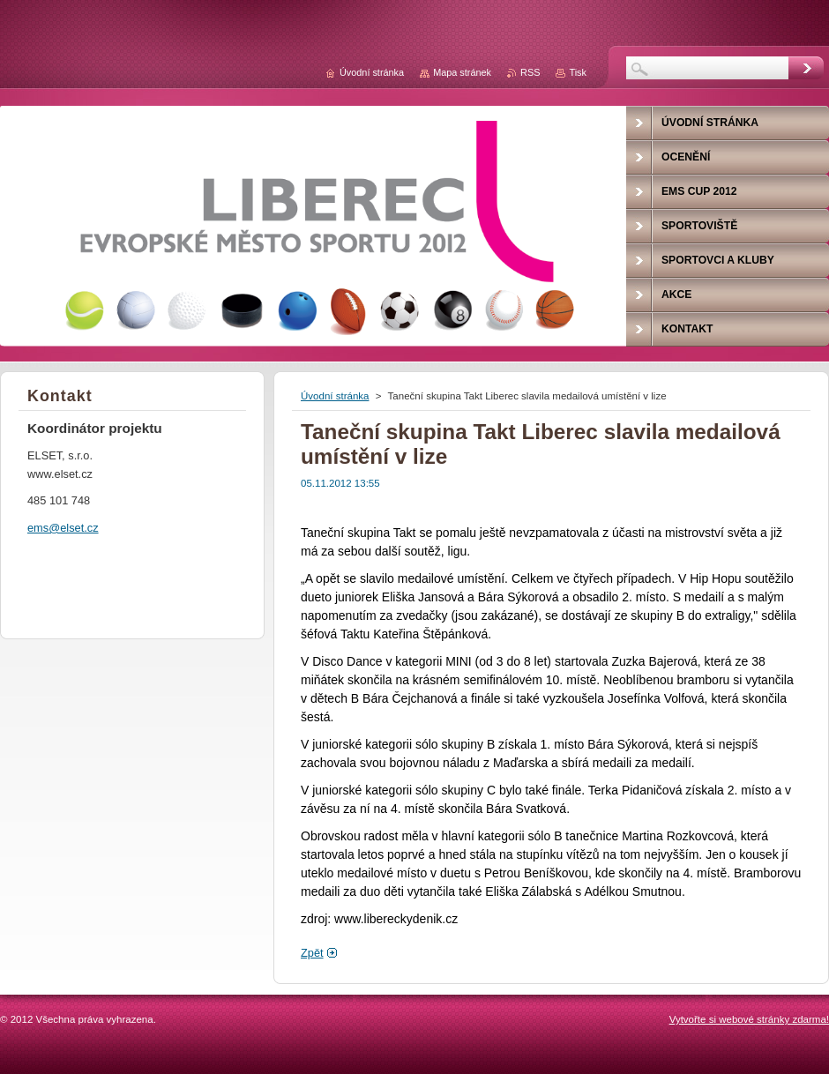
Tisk (577, 72)
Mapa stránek (462, 72)
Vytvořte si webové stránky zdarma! (749, 1019)
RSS (530, 72)
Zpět (312, 952)
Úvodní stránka (335, 396)
